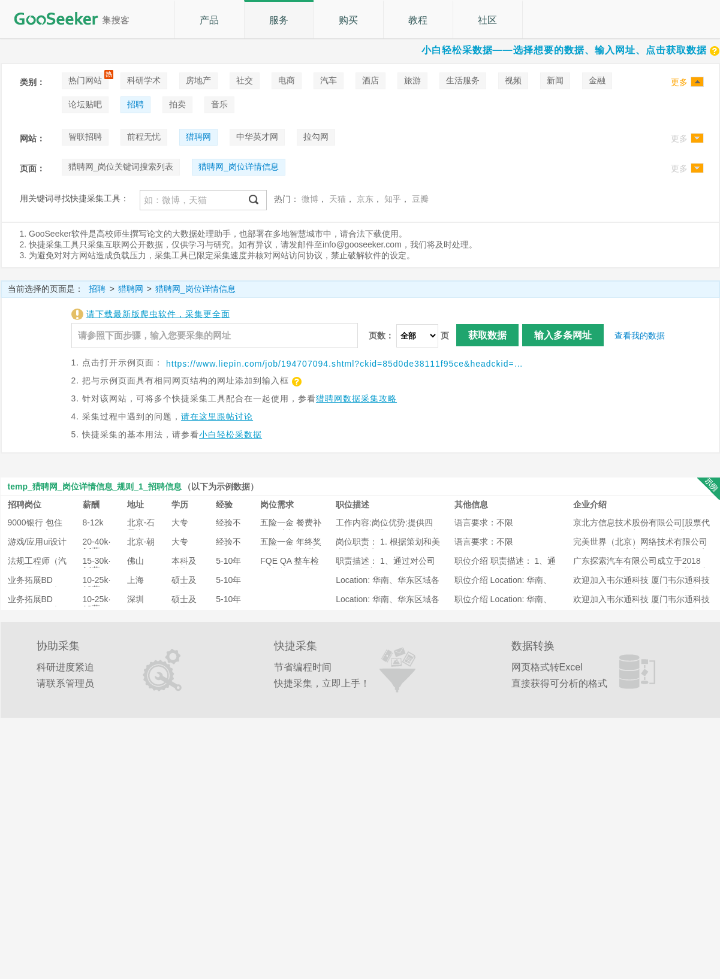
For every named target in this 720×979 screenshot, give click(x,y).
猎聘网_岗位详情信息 (238, 166)
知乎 (392, 199)
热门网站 (85, 80)
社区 (487, 20)
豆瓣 (420, 199)
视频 (513, 80)
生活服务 (463, 80)
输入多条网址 (563, 335)
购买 (348, 20)
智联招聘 (85, 136)
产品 (209, 20)
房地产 (198, 80)
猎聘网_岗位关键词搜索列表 (121, 166)
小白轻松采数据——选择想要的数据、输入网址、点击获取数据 (570, 50)
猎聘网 (198, 136)
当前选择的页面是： (45, 289)
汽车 (328, 80)
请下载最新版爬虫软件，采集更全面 (158, 314)
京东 (365, 199)
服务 (278, 20)
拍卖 (177, 104)
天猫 (337, 199)
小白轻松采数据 (230, 434)
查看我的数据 (639, 335)
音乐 (219, 104)
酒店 (370, 80)
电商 (286, 80)
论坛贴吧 (85, 104)
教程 (417, 20)
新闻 (555, 80)
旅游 (412, 80)
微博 (310, 199)
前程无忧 (144, 136)
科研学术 (144, 80)
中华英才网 (257, 136)
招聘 (135, 104)
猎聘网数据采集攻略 (356, 398)
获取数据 (487, 335)
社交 (244, 80)
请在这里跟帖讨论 (217, 416)
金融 (597, 80)
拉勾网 (316, 136)
